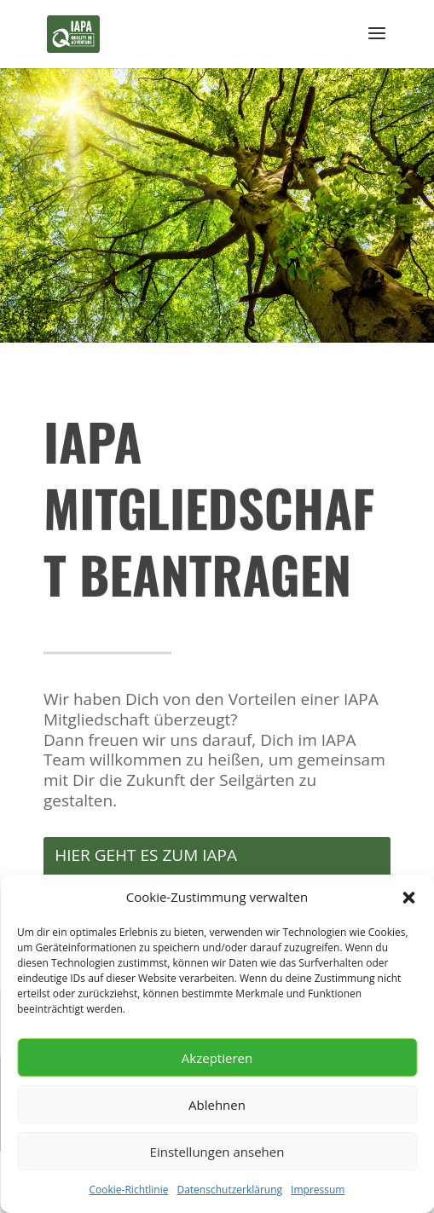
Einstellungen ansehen (217, 1151)
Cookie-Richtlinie (129, 1189)
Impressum (317, 1189)
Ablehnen (217, 1104)
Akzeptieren (217, 1057)
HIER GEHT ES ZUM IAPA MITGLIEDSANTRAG (146, 868)
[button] (408, 897)
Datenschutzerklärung (229, 1189)
